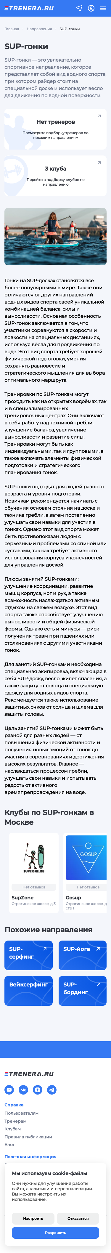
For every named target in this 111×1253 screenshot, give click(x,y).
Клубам (12, 1129)
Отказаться (78, 1218)
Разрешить (55, 1232)
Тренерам (15, 1121)
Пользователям (21, 1113)
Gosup (73, 898)
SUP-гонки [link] (69, 29)
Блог (9, 1144)
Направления (39, 29)
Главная (11, 29)
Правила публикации (28, 1137)
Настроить (33, 1218)
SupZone (22, 898)
